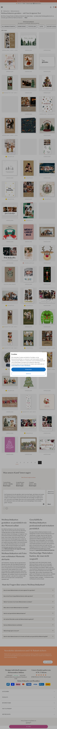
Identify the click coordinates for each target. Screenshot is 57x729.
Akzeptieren (28, 369)
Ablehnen (28, 373)
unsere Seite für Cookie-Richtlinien (20, 365)
